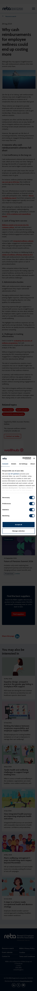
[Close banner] (34, 458)
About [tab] (32, 464)
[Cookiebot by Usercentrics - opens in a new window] (23, 458)
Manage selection (18, 531)
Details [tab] (13, 464)
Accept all (18, 524)
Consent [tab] (5, 464)
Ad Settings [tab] (23, 464)
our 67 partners (14, 474)
